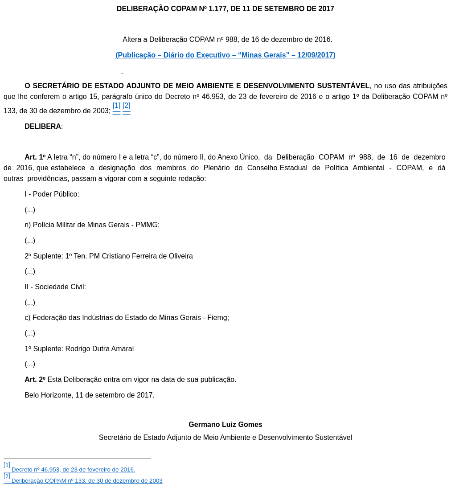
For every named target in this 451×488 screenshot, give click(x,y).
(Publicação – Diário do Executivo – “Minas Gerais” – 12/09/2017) (225, 55)
